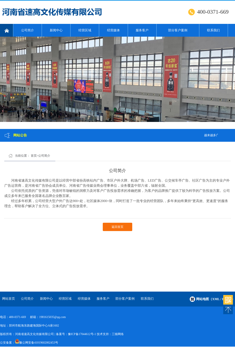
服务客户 (142, 30)
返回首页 (117, 226)
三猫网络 (118, 334)
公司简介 (27, 30)
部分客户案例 (177, 30)
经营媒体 (113, 30)
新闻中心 (56, 30)
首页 (34, 155)
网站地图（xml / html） (215, 299)
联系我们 (213, 30)
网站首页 (8, 298)
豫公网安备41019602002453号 (38, 342)
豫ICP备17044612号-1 (82, 334)
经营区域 (84, 30)
